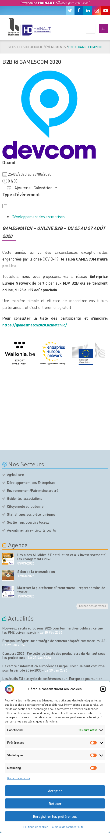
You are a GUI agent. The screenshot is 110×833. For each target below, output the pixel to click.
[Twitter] (70, 10)
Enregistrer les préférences (55, 816)
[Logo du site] (29, 27)
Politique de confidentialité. (67, 827)
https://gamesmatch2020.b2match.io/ (34, 324)
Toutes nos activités (92, 606)
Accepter (55, 790)
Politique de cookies (35, 827)
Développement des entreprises (38, 216)
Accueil (36, 47)
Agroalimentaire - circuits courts (31, 530)
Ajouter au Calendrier (29, 187)
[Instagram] (96, 10)
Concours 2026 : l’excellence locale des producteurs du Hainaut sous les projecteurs (53, 655)
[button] (103, 689)
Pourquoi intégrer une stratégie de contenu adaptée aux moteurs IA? (53, 640)
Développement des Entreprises (31, 482)
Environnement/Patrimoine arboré (32, 490)
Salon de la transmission (36, 571)
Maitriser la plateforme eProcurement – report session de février (61, 590)
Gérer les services (18, 778)
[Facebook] (79, 10)
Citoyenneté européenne (25, 506)
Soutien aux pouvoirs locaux (28, 522)
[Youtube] (105, 10)
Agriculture (15, 474)
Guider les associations (24, 498)
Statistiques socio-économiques (31, 514)
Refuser (55, 803)
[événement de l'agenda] (8, 559)
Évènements (55, 47)
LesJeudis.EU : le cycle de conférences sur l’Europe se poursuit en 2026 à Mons (52, 680)
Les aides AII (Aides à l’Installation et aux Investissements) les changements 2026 (61, 557)
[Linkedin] (87, 10)
